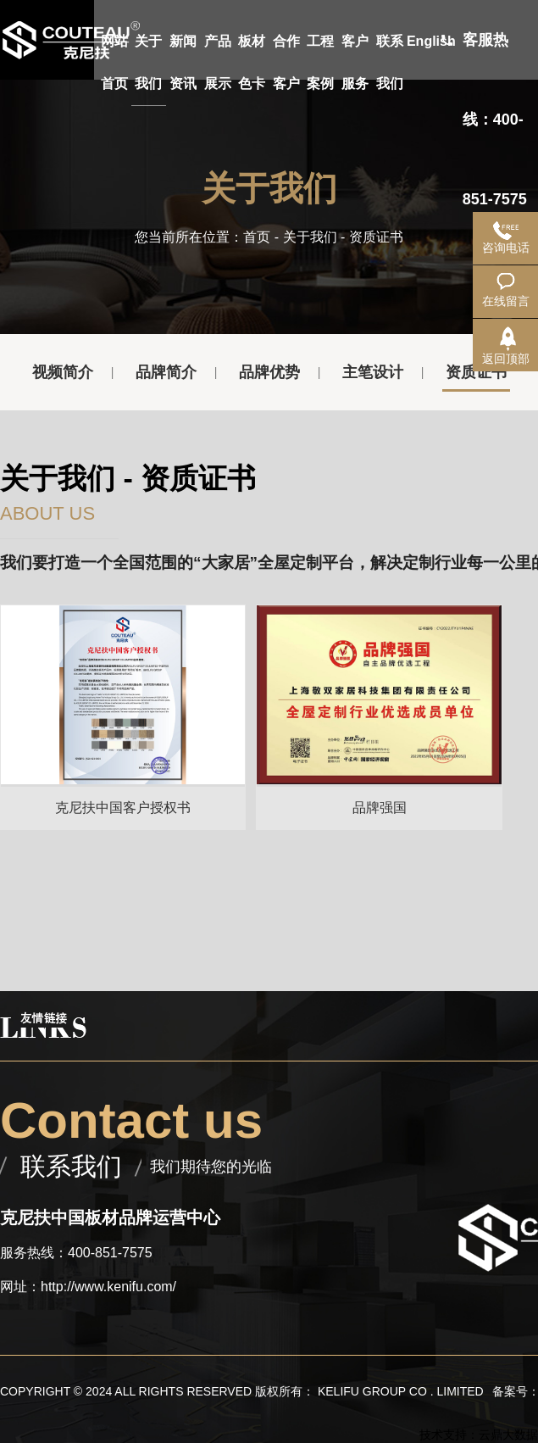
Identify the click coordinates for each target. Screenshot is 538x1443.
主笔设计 (372, 372)
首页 (256, 237)
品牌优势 (269, 372)
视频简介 (62, 372)
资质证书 (476, 372)
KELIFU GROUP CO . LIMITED (401, 1391)
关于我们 (310, 237)
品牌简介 (166, 372)
